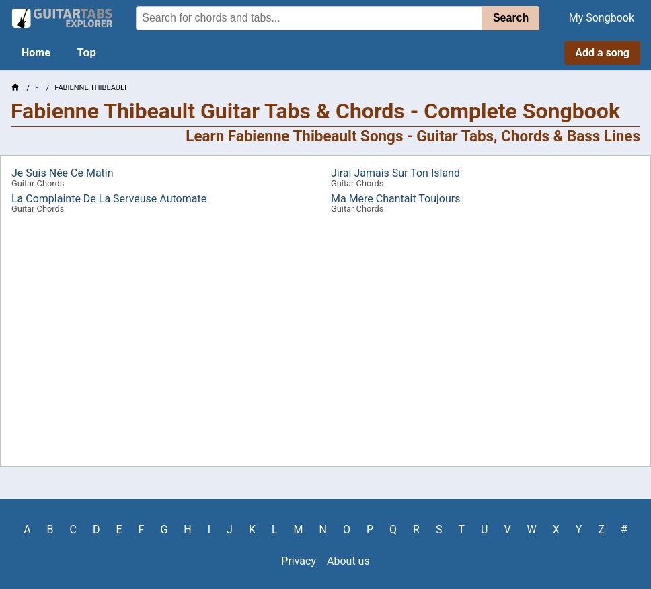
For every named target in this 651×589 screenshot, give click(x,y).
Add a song (602, 52)
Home (36, 52)
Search (511, 18)
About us (348, 561)
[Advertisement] (325, 345)
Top (86, 52)
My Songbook (601, 17)
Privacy (298, 561)
